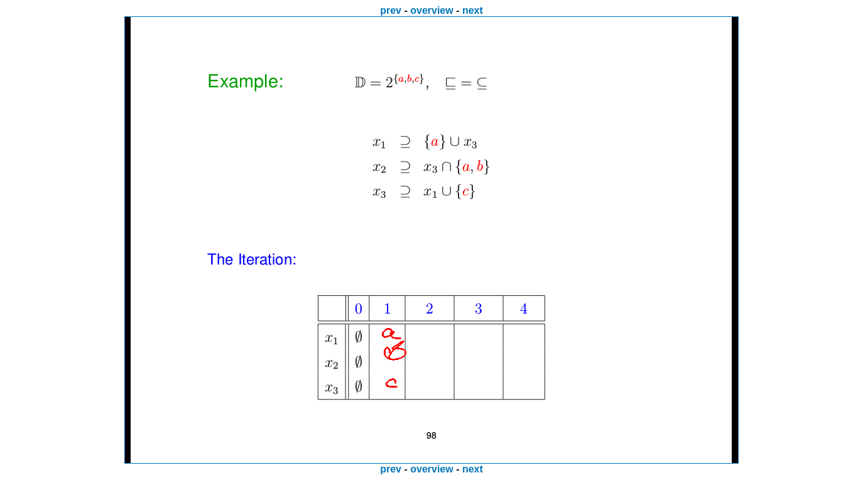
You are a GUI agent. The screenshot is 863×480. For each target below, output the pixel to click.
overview (431, 10)
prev (390, 10)
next (472, 10)
